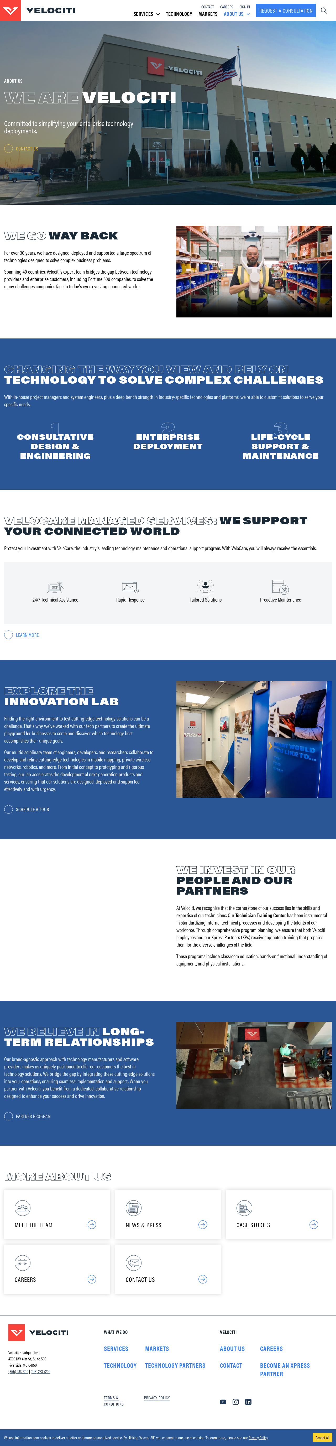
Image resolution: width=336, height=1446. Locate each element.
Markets (208, 13)
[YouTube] (223, 1411)
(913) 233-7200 (40, 1381)
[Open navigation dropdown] (324, 10)
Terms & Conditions (114, 1410)
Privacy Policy (258, 1437)
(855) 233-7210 (18, 1381)
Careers (226, 7)
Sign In (244, 7)
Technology (179, 13)
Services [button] (147, 13)
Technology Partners (175, 1374)
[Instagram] (236, 1411)
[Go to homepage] (37, 10)
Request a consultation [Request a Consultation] (286, 10)
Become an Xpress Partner (285, 1378)
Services (116, 1357)
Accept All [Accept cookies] (322, 1437)
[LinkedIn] (248, 1411)
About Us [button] (237, 13)
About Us (232, 1357)
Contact (207, 7)
